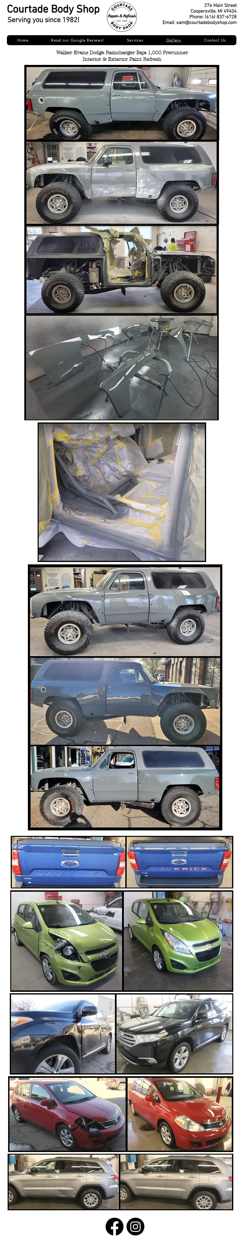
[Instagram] (135, 1226)
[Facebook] (114, 1226)
